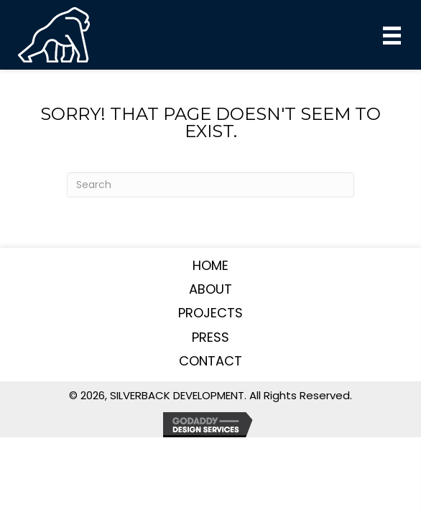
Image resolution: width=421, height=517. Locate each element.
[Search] (210, 184)
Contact (210, 361)
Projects (210, 313)
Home (210, 265)
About (210, 289)
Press (210, 337)
